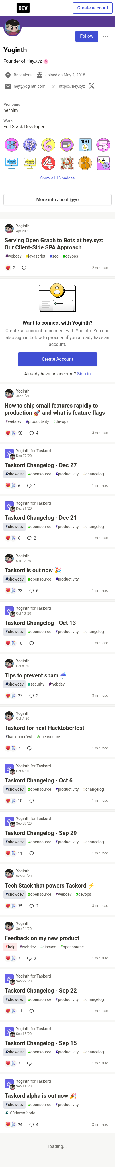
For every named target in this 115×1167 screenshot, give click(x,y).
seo (54, 256)
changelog (93, 474)
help (10, 947)
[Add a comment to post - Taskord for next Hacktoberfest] (13, 748)
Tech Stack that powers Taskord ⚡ (50, 885)
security (36, 684)
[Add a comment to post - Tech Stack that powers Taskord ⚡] (14, 906)
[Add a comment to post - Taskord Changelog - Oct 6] (14, 801)
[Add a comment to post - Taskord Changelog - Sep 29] (14, 853)
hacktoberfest (18, 737)
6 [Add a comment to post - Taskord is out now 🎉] (33, 590)
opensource (39, 474)
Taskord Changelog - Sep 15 (41, 1043)
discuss (48, 947)
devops (70, 256)
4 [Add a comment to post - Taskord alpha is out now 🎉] (33, 1124)
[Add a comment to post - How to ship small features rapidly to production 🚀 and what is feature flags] (14, 433)
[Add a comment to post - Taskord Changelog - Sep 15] (13, 1064)
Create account (92, 8)
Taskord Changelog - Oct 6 (39, 780)
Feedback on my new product (42, 938)
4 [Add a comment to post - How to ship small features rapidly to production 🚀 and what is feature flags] (33, 433)
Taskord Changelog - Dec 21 (41, 517)
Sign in (84, 374)
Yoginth (23, 226)
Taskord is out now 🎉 (33, 570)
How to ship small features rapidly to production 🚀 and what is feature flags (55, 409)
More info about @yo (57, 199)
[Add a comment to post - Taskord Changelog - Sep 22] (14, 1011)
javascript (35, 256)
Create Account (57, 359)
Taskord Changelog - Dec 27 (41, 465)
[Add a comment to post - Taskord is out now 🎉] (14, 591)
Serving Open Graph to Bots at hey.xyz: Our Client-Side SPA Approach (54, 244)
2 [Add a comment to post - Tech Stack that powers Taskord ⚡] (33, 906)
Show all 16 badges (57, 178)
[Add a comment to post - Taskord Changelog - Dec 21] (13, 538)
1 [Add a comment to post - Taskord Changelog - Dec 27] (31, 485)
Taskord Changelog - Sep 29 (41, 833)
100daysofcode (20, 1113)
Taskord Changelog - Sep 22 (41, 990)
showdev (14, 474)
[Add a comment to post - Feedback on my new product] (13, 958)
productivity (37, 422)
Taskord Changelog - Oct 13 (40, 622)
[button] (12, 145)
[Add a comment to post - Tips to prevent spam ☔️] (14, 696)
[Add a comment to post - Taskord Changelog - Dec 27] (13, 486)
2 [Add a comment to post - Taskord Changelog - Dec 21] (31, 538)
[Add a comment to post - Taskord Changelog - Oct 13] (14, 643)
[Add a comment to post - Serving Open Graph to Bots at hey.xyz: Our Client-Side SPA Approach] (10, 268)
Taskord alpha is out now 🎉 (41, 1095)
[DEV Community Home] (23, 8)
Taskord (43, 450)
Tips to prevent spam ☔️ (36, 675)
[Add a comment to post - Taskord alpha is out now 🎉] (14, 1125)
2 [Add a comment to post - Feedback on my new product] (31, 958)
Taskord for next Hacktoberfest (44, 728)
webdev (13, 256)
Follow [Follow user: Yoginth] (86, 36)
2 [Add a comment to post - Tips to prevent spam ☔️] (33, 695)
